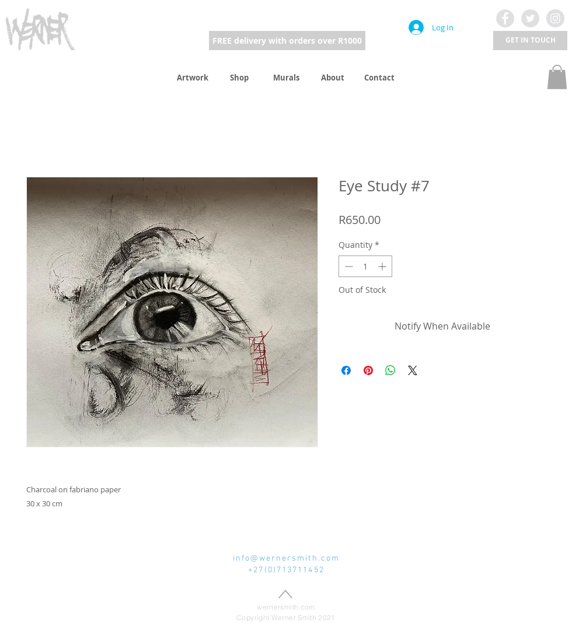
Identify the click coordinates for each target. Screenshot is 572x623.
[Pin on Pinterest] (368, 370)
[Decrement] (347, 266)
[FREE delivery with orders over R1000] (287, 40)
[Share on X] (413, 370)
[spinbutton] (365, 266)
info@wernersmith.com (286, 559)
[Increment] (383, 266)
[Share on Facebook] (346, 370)
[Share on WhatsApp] (390, 370)
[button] (530, 40)
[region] (41, 28)
